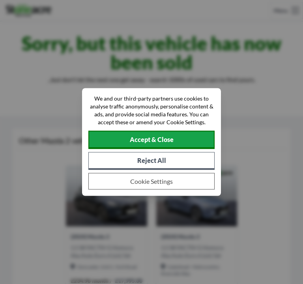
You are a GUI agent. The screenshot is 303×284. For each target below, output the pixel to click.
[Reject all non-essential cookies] (151, 161)
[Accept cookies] (151, 140)
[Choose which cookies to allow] (151, 181)
